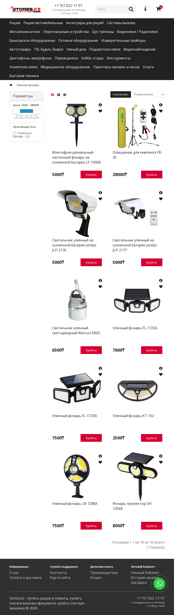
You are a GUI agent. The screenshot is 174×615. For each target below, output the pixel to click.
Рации (14, 22)
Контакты (58, 572)
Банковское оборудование (32, 40)
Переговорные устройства (66, 31)
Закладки (139, 582)
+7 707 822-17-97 (151, 598)
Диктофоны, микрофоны (30, 58)
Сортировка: (121, 94)
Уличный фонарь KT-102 (133, 415)
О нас (14, 572)
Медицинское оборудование (65, 67)
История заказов (145, 577)
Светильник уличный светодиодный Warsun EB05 (76, 330)
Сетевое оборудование (78, 40)
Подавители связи (104, 49)
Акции (95, 577)
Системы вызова (121, 22)
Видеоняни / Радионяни (137, 31)
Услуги (148, 67)
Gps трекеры (103, 31)
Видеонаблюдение (140, 49)
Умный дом (76, 49)
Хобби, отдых (92, 58)
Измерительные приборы (123, 40)
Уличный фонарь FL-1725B (74, 415)
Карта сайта (60, 577)
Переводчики (66, 58)
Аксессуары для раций (84, 22)
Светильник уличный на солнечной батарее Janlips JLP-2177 (135, 245)
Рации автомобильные (43, 22)
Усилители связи (23, 67)
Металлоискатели (24, 31)
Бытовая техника (24, 75)
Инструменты (118, 58)
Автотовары (20, 49)
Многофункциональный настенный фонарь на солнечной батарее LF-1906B (76, 157)
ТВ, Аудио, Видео (48, 49)
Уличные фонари (28, 85)
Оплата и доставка (25, 577)
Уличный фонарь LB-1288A (74, 503)
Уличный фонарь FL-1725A (135, 328)
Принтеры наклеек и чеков (116, 67)
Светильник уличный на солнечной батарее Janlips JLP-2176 (74, 245)
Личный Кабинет (145, 572)
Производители (104, 572)
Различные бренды (22, 134)
